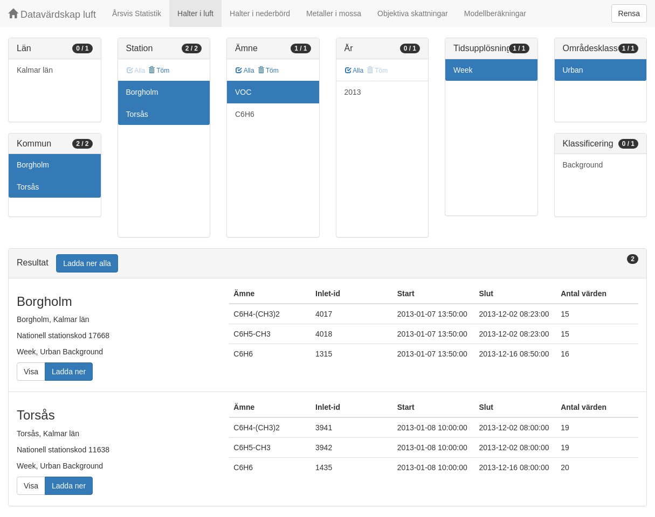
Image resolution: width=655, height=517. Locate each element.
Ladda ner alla (87, 263)
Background (583, 164)
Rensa (629, 13)
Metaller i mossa (333, 13)
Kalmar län (35, 70)
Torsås (28, 187)
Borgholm (33, 164)
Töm (158, 70)
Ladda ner (69, 371)
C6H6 (244, 114)
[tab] (327, 263)
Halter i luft (195, 13)
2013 (352, 92)
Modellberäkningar (495, 13)
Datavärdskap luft (52, 14)
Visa (31, 371)
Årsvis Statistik (136, 13)
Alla (245, 70)
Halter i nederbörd (260, 13)
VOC (243, 92)
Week (463, 70)
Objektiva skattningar (412, 13)
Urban (573, 70)
